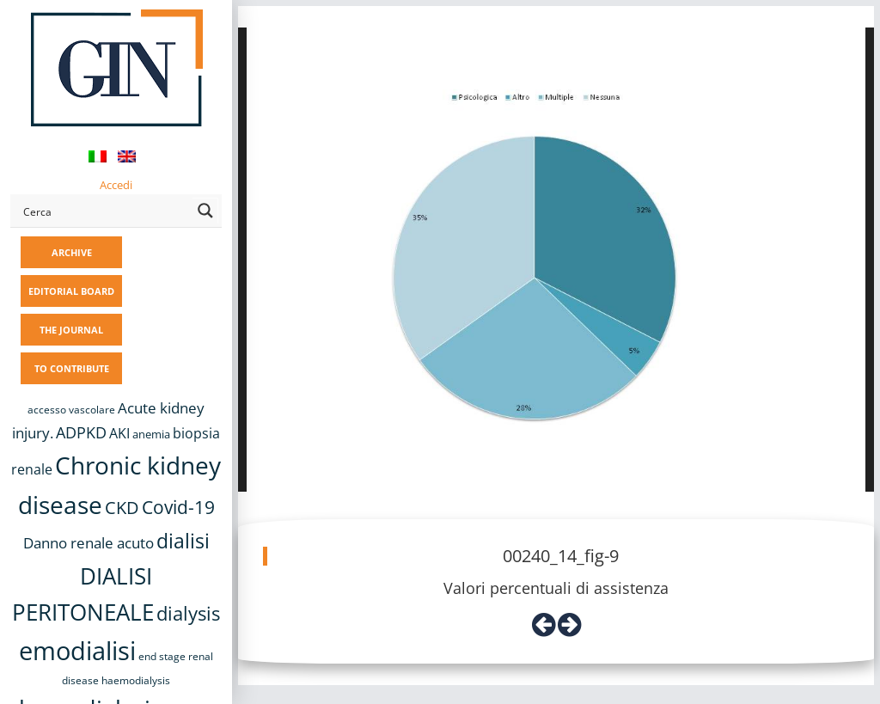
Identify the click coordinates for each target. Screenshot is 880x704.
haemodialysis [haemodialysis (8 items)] (135, 680)
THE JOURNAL (71, 329)
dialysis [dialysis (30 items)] (188, 613)
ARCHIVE (72, 252)
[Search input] (104, 210)
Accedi (116, 185)
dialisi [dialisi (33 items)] (183, 540)
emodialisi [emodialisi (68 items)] (77, 651)
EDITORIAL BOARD (71, 291)
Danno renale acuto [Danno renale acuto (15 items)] (88, 543)
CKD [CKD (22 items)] (122, 507)
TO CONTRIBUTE (71, 368)
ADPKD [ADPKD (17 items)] (81, 432)
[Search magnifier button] (205, 210)
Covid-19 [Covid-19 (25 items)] (178, 507)
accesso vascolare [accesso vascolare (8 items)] (71, 409)
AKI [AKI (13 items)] (119, 433)
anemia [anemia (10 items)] (151, 434)
